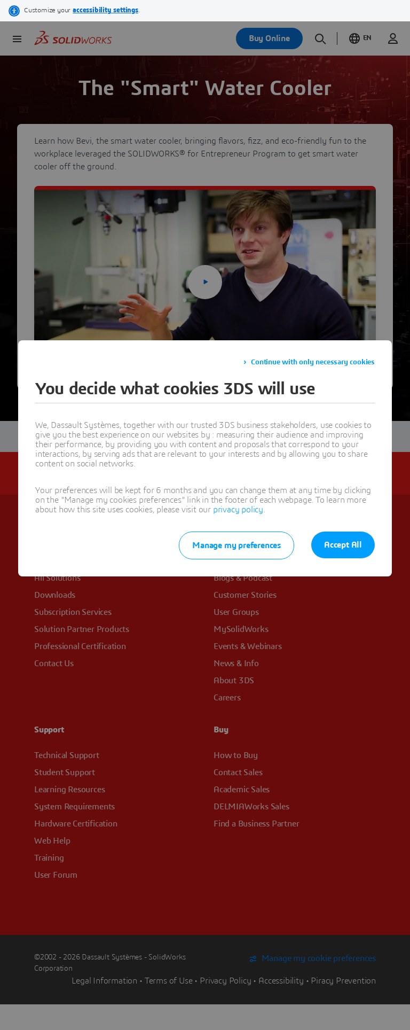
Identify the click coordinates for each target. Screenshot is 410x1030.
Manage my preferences (236, 545)
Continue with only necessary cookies (313, 362)
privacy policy (238, 509)
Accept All (343, 545)
